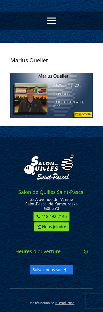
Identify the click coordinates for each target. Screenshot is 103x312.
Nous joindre (54, 226)
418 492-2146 (54, 216)
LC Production (64, 303)
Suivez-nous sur (47, 269)
